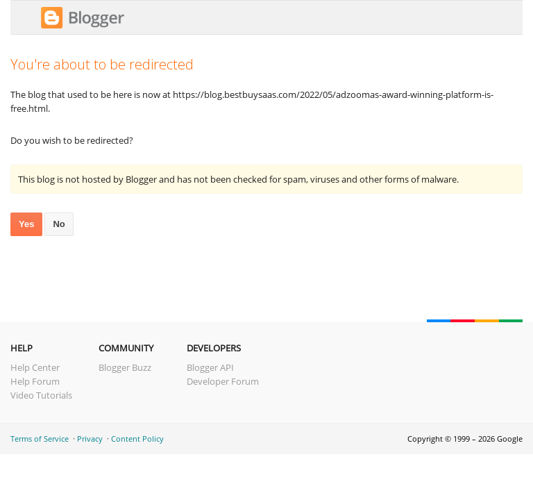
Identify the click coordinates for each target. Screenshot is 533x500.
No (59, 224)
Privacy (90, 438)
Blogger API (210, 367)
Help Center (35, 367)
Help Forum (35, 381)
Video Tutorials (41, 395)
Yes (26, 224)
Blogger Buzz (125, 367)
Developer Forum (223, 381)
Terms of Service (39, 438)
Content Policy (137, 438)
